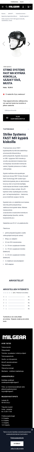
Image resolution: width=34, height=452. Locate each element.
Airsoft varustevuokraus (9, 362)
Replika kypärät (24, 16)
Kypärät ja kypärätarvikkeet (9, 16)
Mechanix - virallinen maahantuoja (13, 371)
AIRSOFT (10, 13)
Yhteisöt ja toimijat (8, 368)
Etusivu (3, 13)
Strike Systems (7, 66)
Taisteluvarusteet (20, 13)
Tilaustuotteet (6, 365)
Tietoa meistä (6, 347)
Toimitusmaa (14, 2)
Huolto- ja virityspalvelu (9, 359)
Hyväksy (17, 444)
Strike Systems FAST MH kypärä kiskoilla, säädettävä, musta (13, 19)
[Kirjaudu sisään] (23, 7)
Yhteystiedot (6, 350)
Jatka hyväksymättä (17, 448)
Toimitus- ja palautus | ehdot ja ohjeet (14, 353)
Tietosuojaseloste (8, 356)
